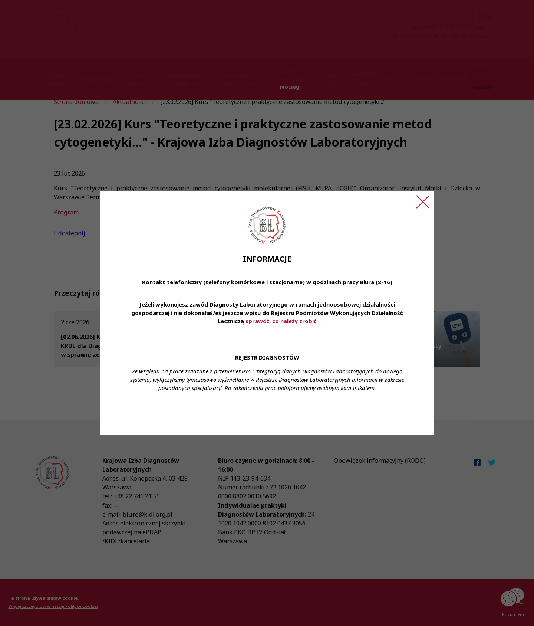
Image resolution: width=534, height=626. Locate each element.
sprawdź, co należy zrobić (281, 321)
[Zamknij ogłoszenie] (423, 202)
